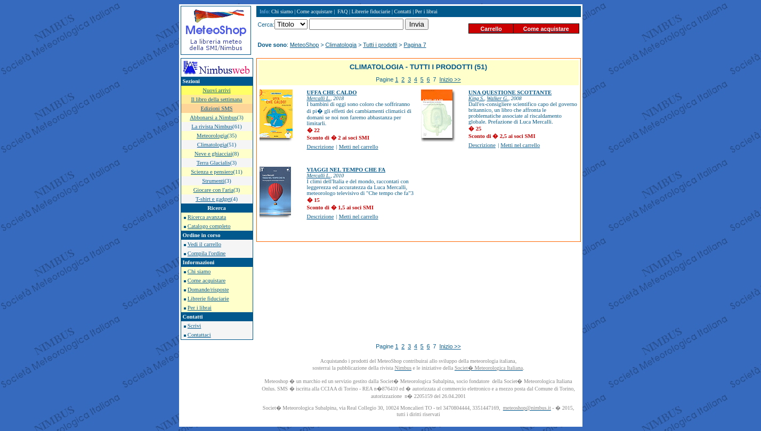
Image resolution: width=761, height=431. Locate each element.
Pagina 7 (415, 45)
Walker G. (497, 98)
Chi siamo (199, 271)
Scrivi (194, 326)
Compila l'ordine (206, 253)
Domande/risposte (208, 289)
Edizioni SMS (216, 108)
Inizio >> (449, 79)
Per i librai (200, 308)
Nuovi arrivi (216, 90)
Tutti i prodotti (380, 45)
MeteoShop (304, 45)
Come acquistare (206, 280)
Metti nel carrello (358, 147)
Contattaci (199, 335)
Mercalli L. (319, 98)
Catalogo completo (209, 226)
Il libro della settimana (216, 99)
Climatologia (341, 45)
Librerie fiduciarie (208, 299)
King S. (476, 98)
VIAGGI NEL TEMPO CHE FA (346, 170)
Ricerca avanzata (207, 217)
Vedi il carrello (204, 244)
